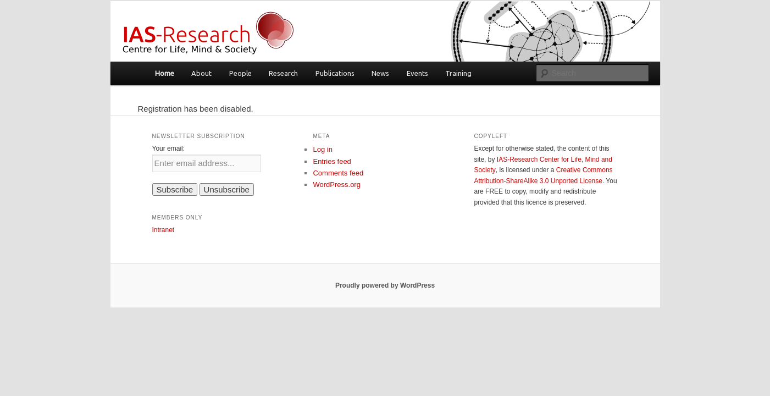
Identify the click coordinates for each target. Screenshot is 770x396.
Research (283, 73)
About (201, 73)
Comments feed (338, 173)
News (380, 73)
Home (164, 73)
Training (458, 73)
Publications (334, 73)
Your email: (168, 148)
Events (417, 73)
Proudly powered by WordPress (385, 285)
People (240, 73)
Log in (322, 149)
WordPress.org (336, 184)
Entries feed (332, 161)
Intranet (163, 230)
